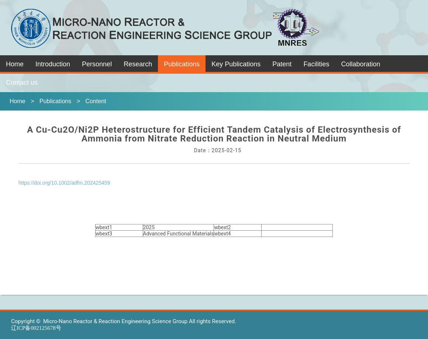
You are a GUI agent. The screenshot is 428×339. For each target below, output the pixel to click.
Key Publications (235, 64)
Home (15, 64)
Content (95, 101)
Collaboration (360, 64)
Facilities (316, 64)
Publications (182, 64)
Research (138, 64)
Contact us (22, 82)
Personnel (97, 64)
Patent (281, 64)
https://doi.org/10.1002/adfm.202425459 (64, 183)
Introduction (52, 64)
